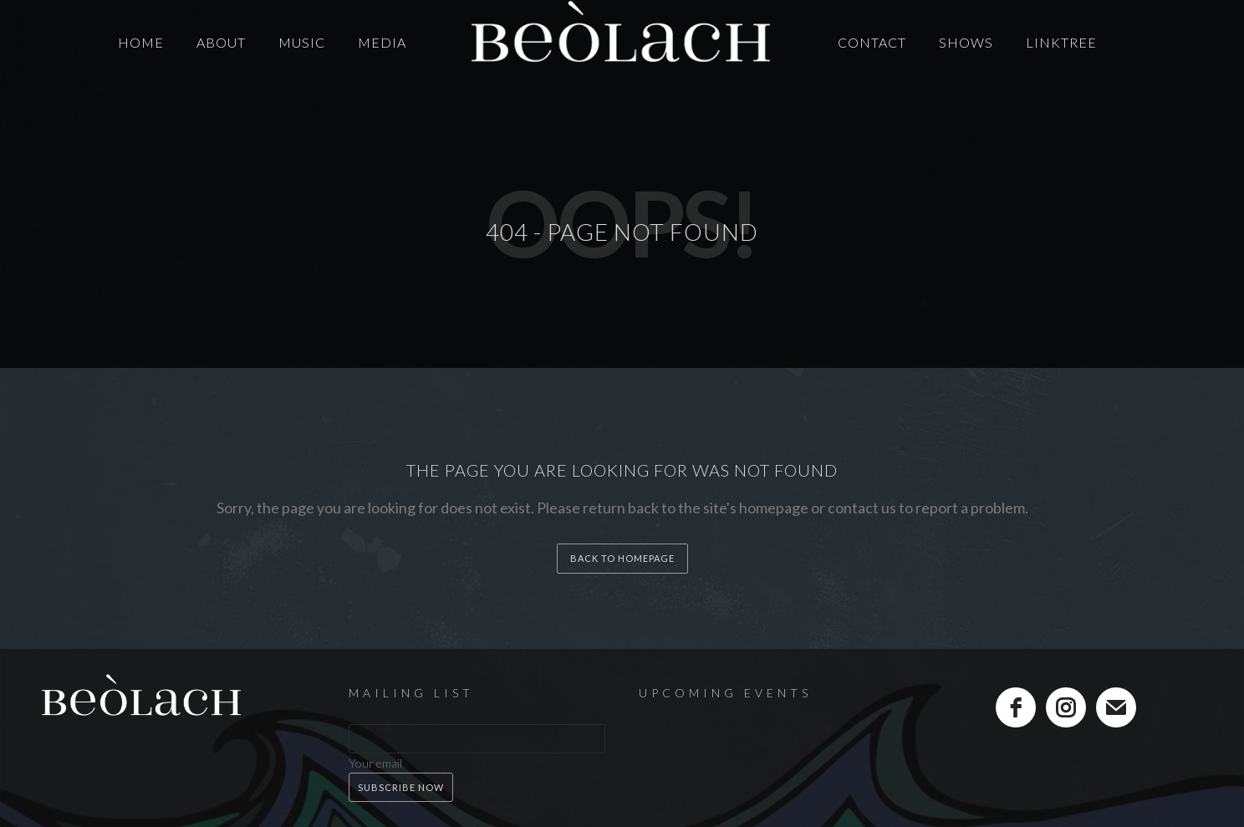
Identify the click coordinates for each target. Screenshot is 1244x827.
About (221, 42)
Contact (872, 42)
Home (141, 42)
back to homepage (622, 558)
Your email (375, 763)
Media (382, 42)
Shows (966, 42)
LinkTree (1061, 42)
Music (301, 42)
